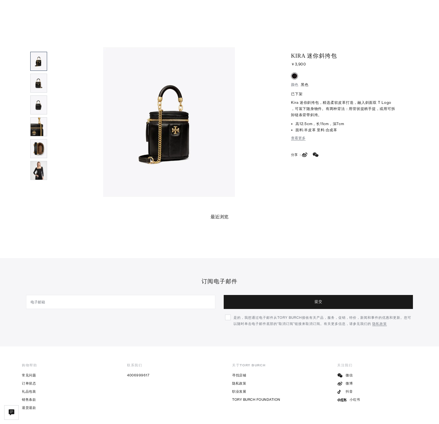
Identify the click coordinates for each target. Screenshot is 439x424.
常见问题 (29, 354)
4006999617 (138, 354)
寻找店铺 (239, 354)
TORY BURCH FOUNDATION (256, 379)
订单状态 (29, 362)
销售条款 (29, 379)
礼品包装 (29, 371)
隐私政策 (239, 362)
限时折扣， (220, 6)
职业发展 (239, 371)
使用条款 (381, 415)
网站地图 (407, 415)
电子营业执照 (220, 415)
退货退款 (29, 387)
